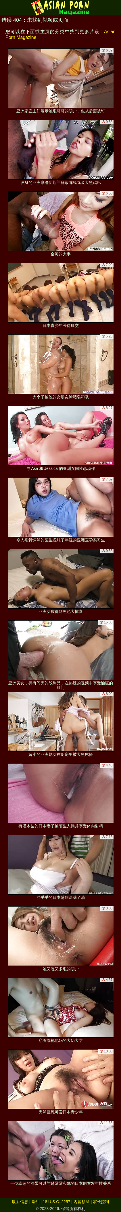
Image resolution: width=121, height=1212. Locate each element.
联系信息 (20, 1201)
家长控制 (101, 1201)
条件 (35, 1201)
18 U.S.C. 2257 (56, 1201)
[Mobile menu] (5, 7)
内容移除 (82, 1201)
